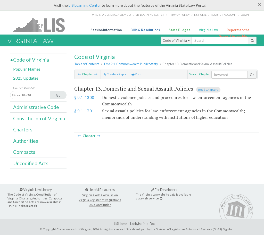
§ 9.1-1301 (84, 111)
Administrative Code (36, 107)
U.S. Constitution (100, 204)
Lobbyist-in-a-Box (142, 224)
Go (252, 75)
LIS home (200, 14)
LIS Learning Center (85, 5)
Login (245, 14)
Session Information (106, 30)
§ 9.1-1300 (84, 97)
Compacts (24, 152)
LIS (42, 25)
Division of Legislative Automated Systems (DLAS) (189, 229)
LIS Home (120, 224)
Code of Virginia (176, 40)
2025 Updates (25, 77)
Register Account (223, 14)
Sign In (227, 229)
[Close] (260, 4)
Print (136, 74)
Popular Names (26, 68)
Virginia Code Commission (100, 195)
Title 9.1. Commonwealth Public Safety (130, 64)
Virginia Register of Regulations (100, 200)
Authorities (25, 141)
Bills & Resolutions (145, 30)
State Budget (179, 30)
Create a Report (116, 74)
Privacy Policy (179, 14)
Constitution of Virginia (39, 118)
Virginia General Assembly (111, 14)
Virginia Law (208, 30)
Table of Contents (86, 64)
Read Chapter (208, 89)
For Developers (164, 190)
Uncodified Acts (30, 163)
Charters (22, 129)
